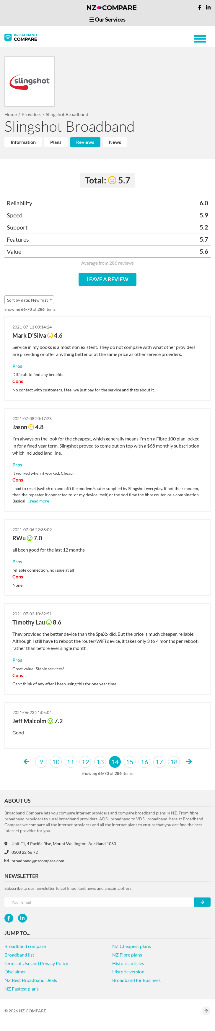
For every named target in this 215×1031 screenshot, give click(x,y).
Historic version (128, 971)
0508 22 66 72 (21, 852)
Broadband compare (25, 946)
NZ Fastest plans (21, 988)
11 (70, 762)
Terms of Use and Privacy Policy (36, 963)
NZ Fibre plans (127, 954)
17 (159, 762)
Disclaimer (15, 971)
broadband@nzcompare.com (34, 860)
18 (174, 762)
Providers (31, 114)
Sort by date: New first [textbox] (27, 300)
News (115, 142)
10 (56, 762)
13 (100, 762)
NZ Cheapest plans (131, 946)
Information (23, 142)
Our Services (107, 19)
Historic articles (128, 963)
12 (85, 762)
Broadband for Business (136, 980)
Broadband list (19, 954)
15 (129, 762)
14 (115, 762)
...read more (38, 500)
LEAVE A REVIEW (107, 279)
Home (10, 114)
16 (144, 762)
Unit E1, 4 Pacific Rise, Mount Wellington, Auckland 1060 (60, 843)
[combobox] (29, 299)
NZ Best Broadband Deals (30, 980)
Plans (55, 142)
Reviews (85, 142)
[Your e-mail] (99, 902)
